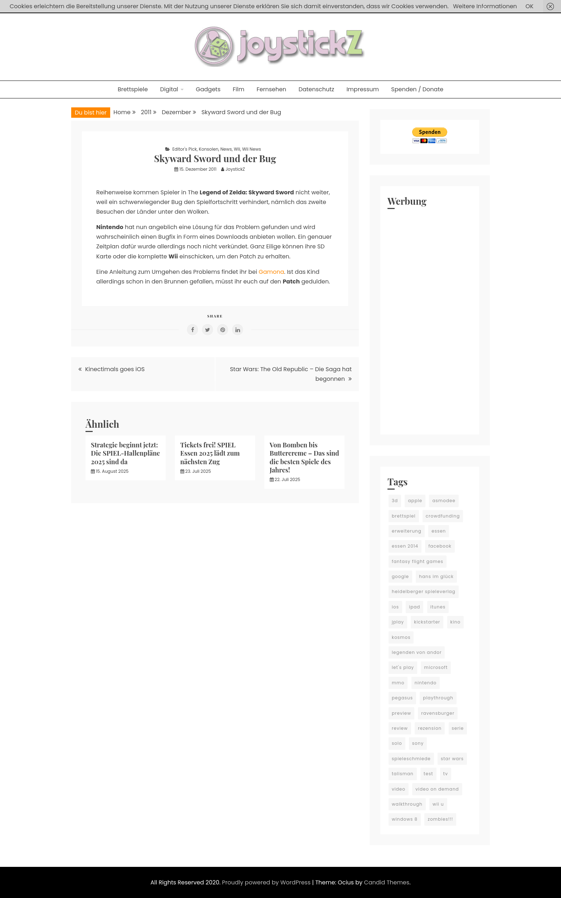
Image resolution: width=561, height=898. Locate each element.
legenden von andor (417, 652)
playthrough (438, 698)
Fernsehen (271, 89)
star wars (452, 759)
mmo (398, 683)
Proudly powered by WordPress (267, 882)
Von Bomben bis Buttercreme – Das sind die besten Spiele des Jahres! (304, 457)
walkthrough (407, 804)
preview (401, 713)
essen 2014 (405, 546)
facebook (439, 546)
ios (395, 607)
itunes (437, 607)
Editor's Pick (184, 149)
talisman (403, 774)
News (226, 149)
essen (438, 531)
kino (455, 622)
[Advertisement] (429, 320)
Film (238, 89)
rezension (430, 728)
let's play (403, 667)
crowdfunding (443, 516)
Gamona (271, 272)
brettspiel (404, 516)
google (400, 576)
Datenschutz (316, 89)
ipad (414, 607)
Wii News (251, 149)
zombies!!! (440, 819)
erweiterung (406, 531)
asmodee (443, 500)
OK (529, 6)
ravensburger (437, 713)
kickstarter (427, 622)
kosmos (401, 637)
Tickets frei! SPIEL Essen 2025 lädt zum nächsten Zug (210, 453)
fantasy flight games (417, 561)
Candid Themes (386, 882)
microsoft (436, 667)
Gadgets (208, 89)
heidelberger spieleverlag (423, 591)
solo (397, 743)
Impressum (362, 89)
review (400, 728)
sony (418, 743)
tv (445, 774)
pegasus (402, 698)
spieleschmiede (411, 759)
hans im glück (436, 576)
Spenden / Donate (417, 89)
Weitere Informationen (485, 6)
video (398, 789)
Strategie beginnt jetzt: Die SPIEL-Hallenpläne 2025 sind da (125, 453)
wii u (438, 804)
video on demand (437, 789)
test (428, 774)
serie (458, 728)
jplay (398, 622)
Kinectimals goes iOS (115, 369)
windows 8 (405, 819)
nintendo (426, 683)
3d (395, 500)
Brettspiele (133, 89)
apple (415, 500)
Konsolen (209, 149)
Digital (169, 89)
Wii (237, 149)
